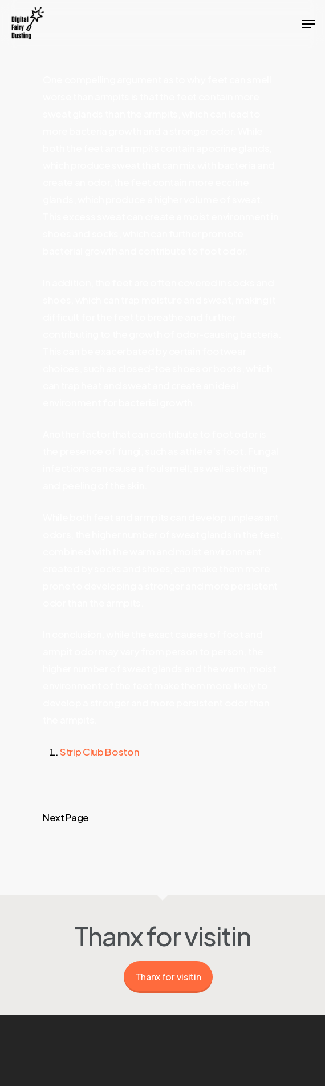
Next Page (67, 817)
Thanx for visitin (168, 977)
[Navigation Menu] (308, 24)
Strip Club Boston (99, 751)
